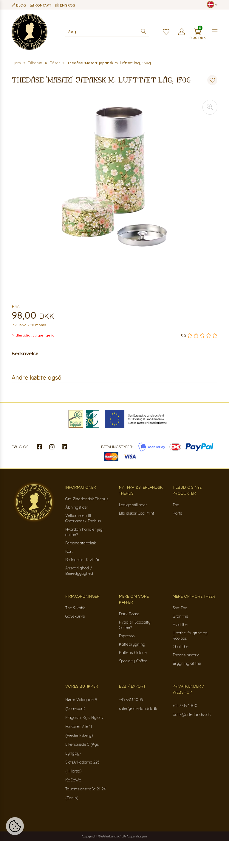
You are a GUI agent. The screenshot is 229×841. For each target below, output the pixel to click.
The (176, 504)
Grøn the (180, 616)
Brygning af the (187, 663)
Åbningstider (76, 507)
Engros (65, 5)
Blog (19, 5)
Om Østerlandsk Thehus (86, 498)
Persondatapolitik (80, 543)
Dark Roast (129, 613)
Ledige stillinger (133, 504)
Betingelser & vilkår (82, 559)
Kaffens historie (133, 652)
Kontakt (40, 5)
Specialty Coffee (133, 660)
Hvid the (180, 624)
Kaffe (177, 513)
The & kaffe (75, 607)
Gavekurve (75, 616)
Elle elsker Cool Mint (136, 513)
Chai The (180, 646)
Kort (69, 551)
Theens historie (186, 654)
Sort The (180, 607)
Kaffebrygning (132, 644)
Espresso (126, 635)
